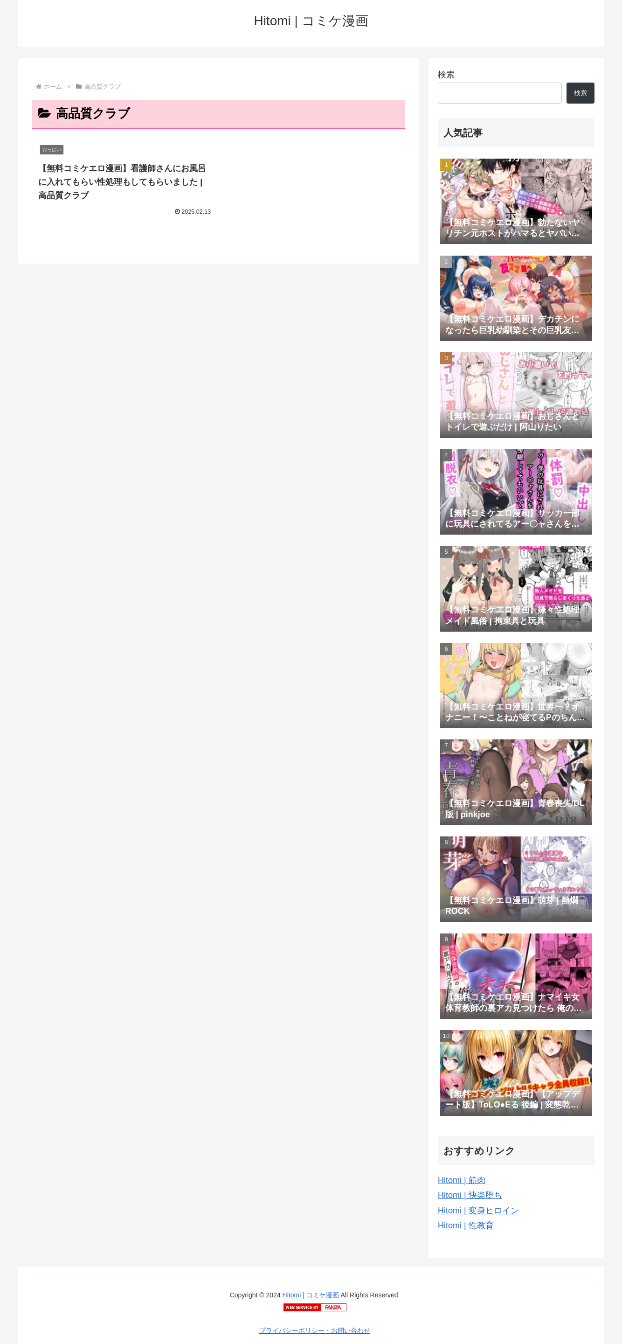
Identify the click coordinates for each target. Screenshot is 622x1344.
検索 (446, 74)
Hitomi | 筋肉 (461, 1180)
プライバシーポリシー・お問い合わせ (314, 1330)
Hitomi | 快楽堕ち (470, 1195)
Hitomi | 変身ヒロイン (478, 1210)
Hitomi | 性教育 (466, 1225)
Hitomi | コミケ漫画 (311, 1295)
